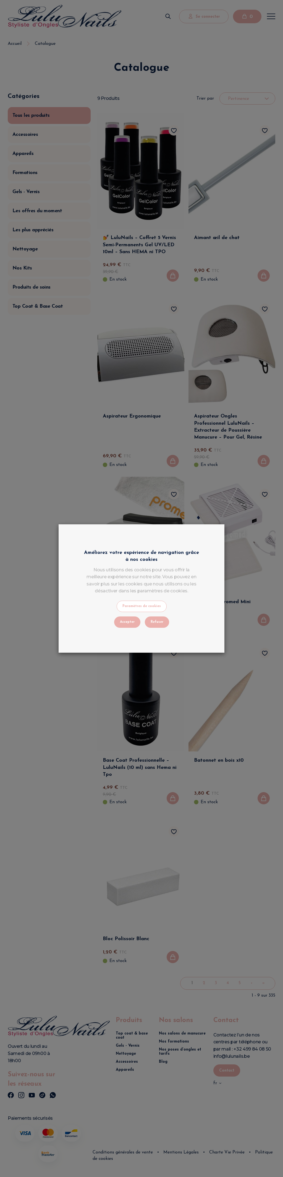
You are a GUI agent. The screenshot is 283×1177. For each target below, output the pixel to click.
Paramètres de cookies (141, 606)
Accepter (127, 622)
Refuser (157, 622)
